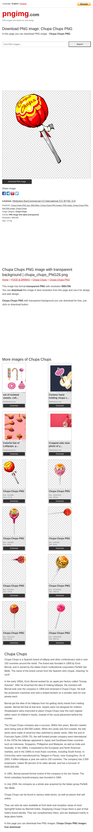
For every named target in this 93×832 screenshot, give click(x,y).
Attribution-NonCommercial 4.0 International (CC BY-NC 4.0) (44, 201)
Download (14, 406)
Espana (23, 4)
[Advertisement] (46, 70)
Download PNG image (17, 182)
